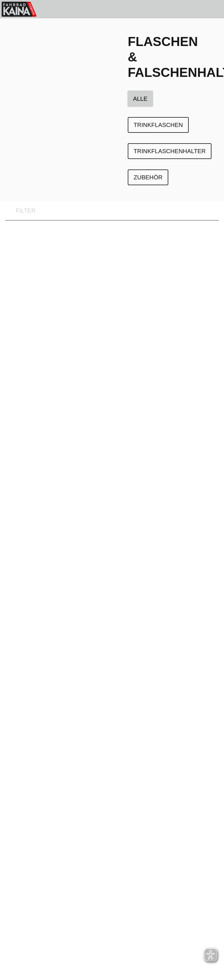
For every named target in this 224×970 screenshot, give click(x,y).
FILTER (20, 211)
